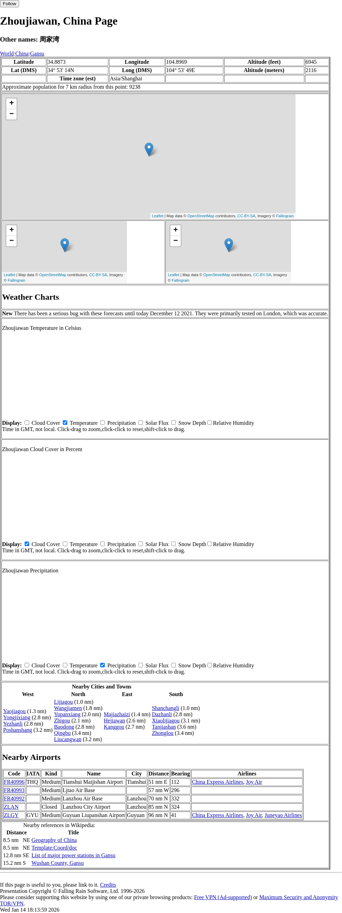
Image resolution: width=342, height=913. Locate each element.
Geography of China (54, 840)
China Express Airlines (217, 782)
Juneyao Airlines (283, 815)
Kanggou (114, 727)
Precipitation (121, 423)
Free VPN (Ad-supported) (223, 897)
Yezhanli (13, 724)
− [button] (11, 114)
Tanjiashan (164, 727)
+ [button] (11, 103)
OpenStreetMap (200, 216)
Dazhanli (162, 714)
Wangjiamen (68, 708)
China (21, 53)
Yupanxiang (67, 714)
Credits (108, 885)
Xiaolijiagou (166, 720)
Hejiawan (114, 720)
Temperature (84, 423)
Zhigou (62, 720)
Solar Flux (157, 423)
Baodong (64, 727)
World (7, 53)
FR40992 (14, 798)
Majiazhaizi (117, 714)
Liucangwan (68, 739)
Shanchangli (165, 708)
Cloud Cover (46, 423)
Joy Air (254, 782)
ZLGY (11, 815)
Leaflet (157, 216)
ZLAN (11, 807)
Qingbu (62, 733)
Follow (9, 3)
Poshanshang (17, 730)
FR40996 (14, 782)
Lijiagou (63, 702)
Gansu (37, 53)
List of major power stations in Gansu (74, 855)
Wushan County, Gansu (58, 863)
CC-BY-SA (246, 216)
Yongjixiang (16, 717)
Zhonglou (162, 733)
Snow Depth (192, 423)
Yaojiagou (14, 711)
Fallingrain (285, 216)
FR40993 (14, 790)
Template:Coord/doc (54, 848)
